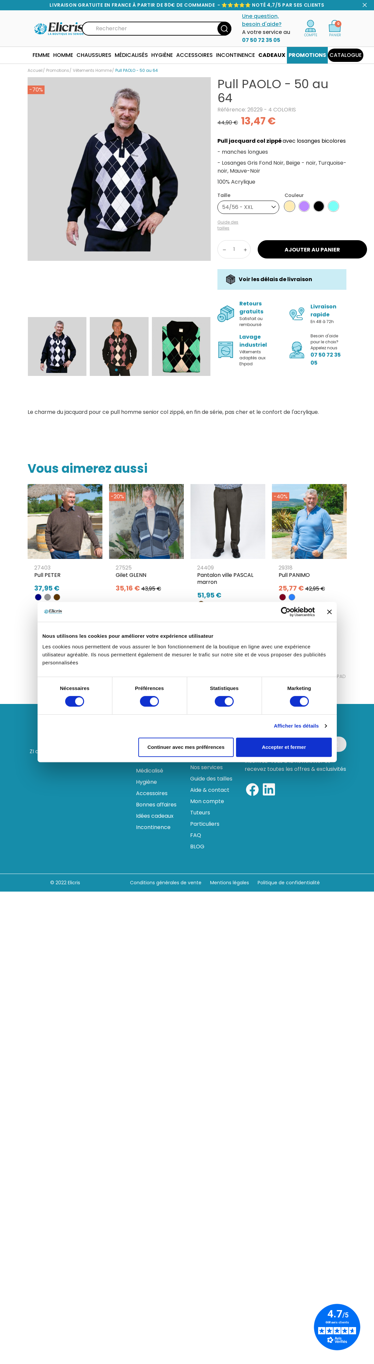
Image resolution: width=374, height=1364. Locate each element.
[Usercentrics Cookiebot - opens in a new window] (286, 612)
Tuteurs (200, 812)
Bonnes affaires (156, 804)
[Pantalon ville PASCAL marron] (227, 543)
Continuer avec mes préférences (185, 747)
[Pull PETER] (65, 540)
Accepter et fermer (284, 747)
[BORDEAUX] (282, 597)
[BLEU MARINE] (38, 597)
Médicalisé (149, 770)
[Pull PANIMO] (309, 540)
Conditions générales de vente (165, 882)
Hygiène (146, 782)
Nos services (206, 767)
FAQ (195, 835)
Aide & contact (209, 790)
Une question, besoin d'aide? (262, 20)
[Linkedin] (269, 788)
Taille (223, 195)
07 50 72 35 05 (261, 40)
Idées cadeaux (155, 816)
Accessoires (152, 793)
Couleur (294, 195)
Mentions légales (230, 882)
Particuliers (204, 824)
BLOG (197, 846)
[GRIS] (47, 597)
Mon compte (207, 801)
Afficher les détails (296, 726)
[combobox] (248, 207)
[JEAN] (292, 597)
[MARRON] (57, 597)
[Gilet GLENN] (146, 540)
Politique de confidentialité (289, 882)
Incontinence (153, 827)
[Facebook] (252, 788)
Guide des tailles (211, 778)
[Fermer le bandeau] (329, 611)
